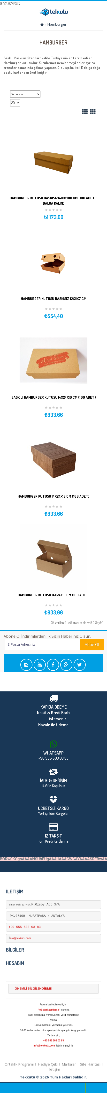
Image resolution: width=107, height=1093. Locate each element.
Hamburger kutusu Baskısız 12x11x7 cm (53, 298)
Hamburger (57, 24)
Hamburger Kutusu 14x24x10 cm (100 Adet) (54, 496)
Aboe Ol (63, 644)
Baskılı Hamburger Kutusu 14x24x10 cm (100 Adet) (53, 397)
